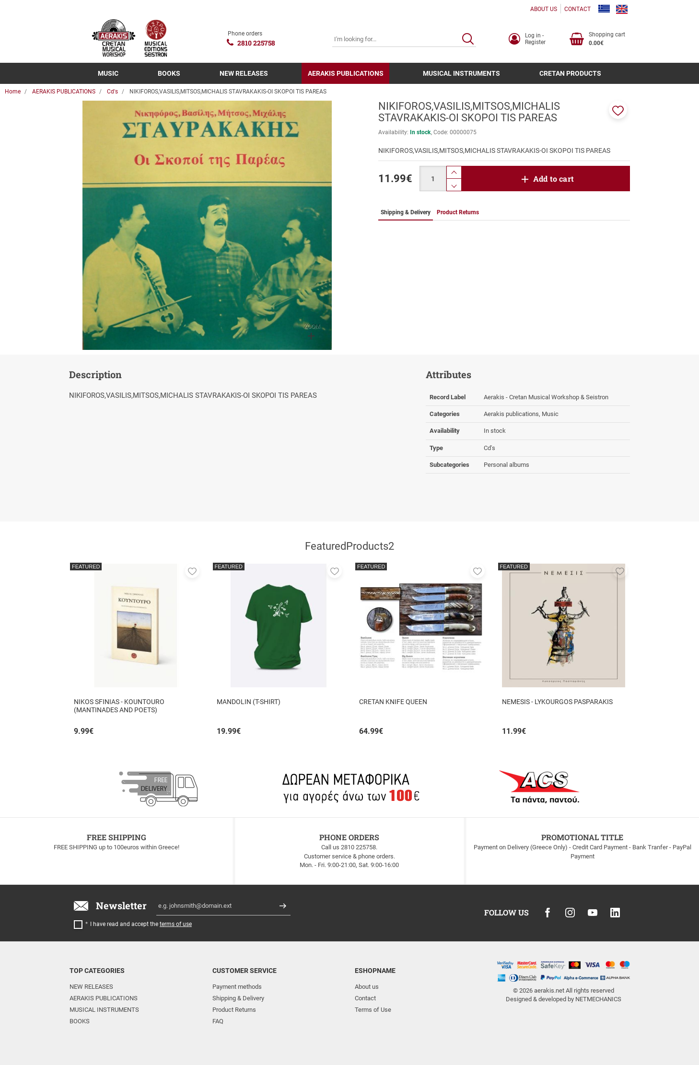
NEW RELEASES (244, 73)
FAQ (217, 1021)
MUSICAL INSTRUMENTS (461, 73)
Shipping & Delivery (238, 998)
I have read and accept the (141, 924)
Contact (365, 998)
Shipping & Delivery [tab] (406, 212)
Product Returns (234, 1009)
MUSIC (108, 73)
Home (13, 91)
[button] (618, 110)
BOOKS (169, 73)
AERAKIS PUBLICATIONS (346, 73)
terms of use (176, 924)
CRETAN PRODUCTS (570, 73)
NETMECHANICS (598, 999)
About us (367, 986)
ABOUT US (543, 9)
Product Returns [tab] (458, 212)
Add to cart (553, 179)
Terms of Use (373, 1009)
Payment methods (237, 986)
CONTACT (577, 9)
